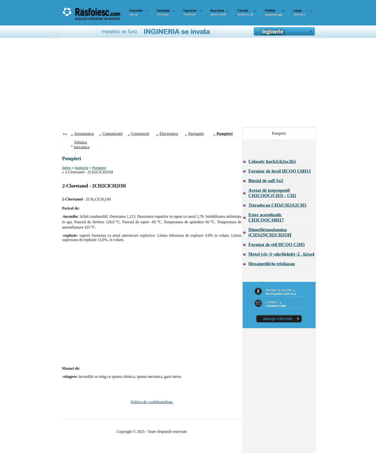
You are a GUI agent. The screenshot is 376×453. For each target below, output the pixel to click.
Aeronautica (84, 133)
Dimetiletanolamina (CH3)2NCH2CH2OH (269, 232)
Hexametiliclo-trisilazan (271, 263)
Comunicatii (112, 133)
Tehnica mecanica (81, 144)
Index (66, 168)
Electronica (168, 133)
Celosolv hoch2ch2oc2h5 (272, 161)
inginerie (81, 168)
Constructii (140, 133)
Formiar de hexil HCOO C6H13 (279, 171)
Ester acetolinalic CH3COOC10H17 (266, 217)
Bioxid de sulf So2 (265, 180)
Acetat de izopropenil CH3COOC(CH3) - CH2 (272, 193)
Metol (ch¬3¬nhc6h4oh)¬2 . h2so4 (281, 254)
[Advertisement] (191, 84)
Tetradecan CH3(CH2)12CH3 (277, 205)
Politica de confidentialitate (152, 402)
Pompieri (99, 168)
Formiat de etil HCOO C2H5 (276, 244)
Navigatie (196, 133)
